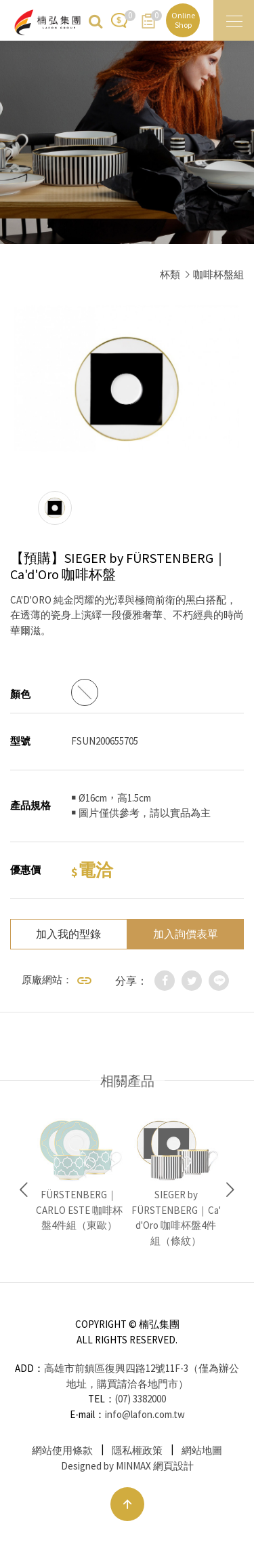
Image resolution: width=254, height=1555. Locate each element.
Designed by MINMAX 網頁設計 (127, 1465)
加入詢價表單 (185, 934)
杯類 (170, 274)
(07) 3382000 (140, 1398)
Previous (23, 1190)
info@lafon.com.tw (145, 1414)
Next (230, 1190)
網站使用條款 (62, 1450)
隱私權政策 (137, 1450)
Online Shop (183, 20)
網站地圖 (202, 1450)
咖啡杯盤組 (218, 274)
